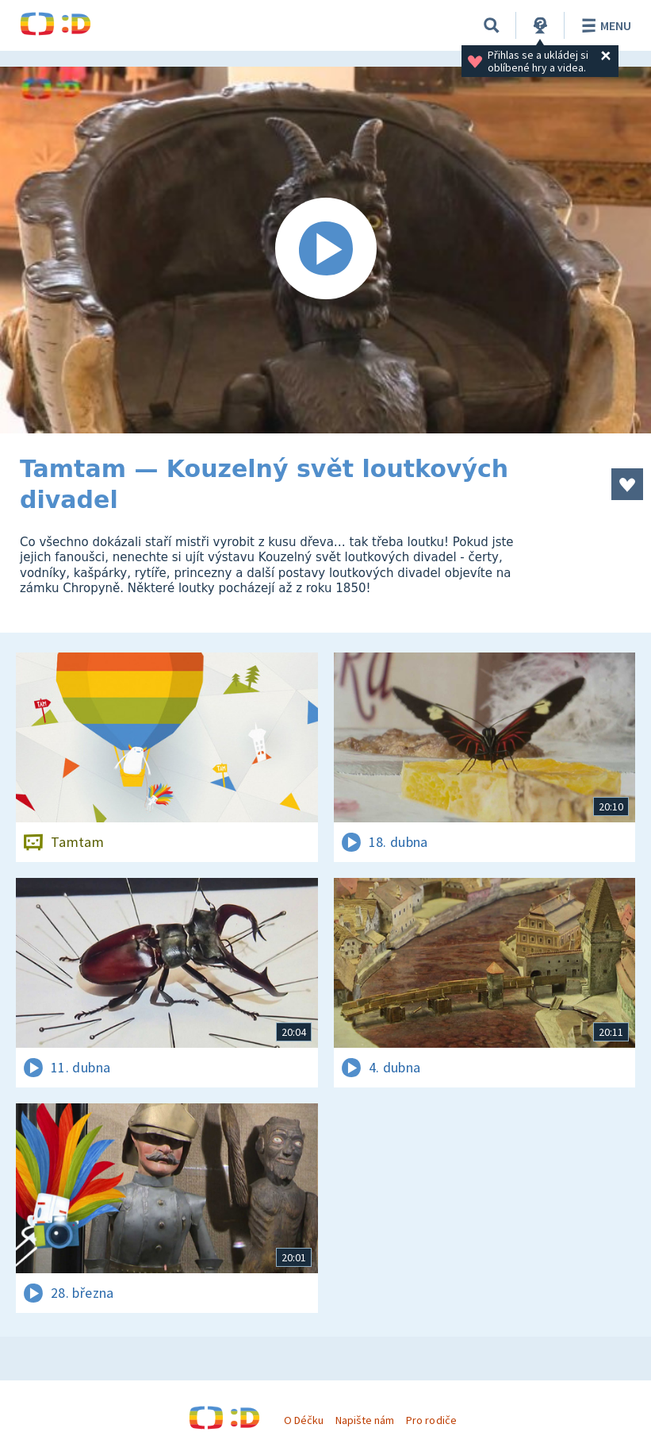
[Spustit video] (325, 250)
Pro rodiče (431, 1420)
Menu (603, 25)
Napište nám (364, 1420)
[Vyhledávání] (491, 25)
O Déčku (304, 1420)
